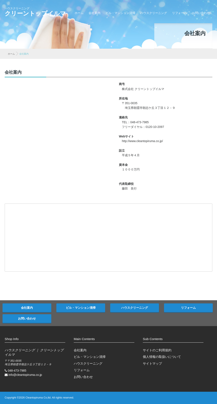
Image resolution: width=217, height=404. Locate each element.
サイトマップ (152, 363)
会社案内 (94, 13)
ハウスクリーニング (153, 13)
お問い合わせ (201, 13)
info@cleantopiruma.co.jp (25, 374)
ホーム (79, 13)
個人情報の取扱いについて (162, 356)
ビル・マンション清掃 (120, 13)
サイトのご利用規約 (157, 350)
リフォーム (179, 13)
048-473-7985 (17, 370)
